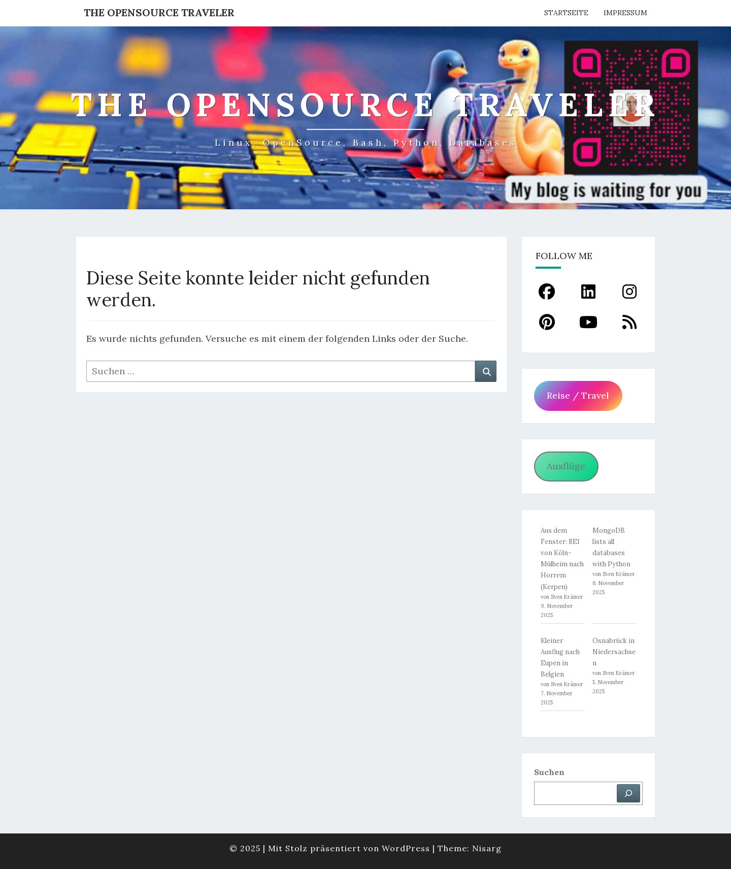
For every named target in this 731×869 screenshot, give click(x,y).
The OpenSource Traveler (159, 12)
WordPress (406, 848)
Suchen (549, 772)
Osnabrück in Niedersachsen (614, 651)
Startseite (566, 12)
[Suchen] (628, 793)
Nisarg (487, 848)
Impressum (625, 12)
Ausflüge (566, 466)
